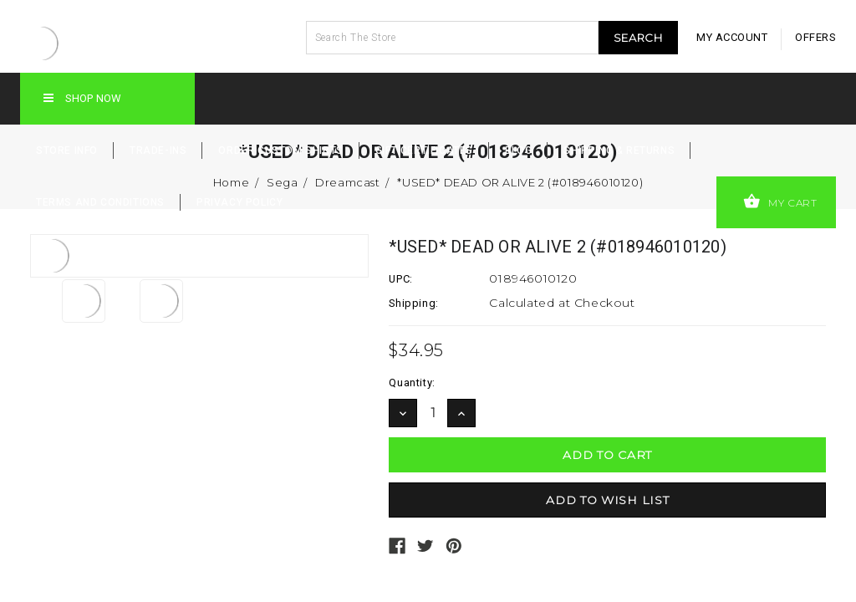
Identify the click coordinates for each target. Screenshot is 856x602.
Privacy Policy (239, 202)
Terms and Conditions (100, 202)
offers (815, 37)
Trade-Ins (158, 150)
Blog (518, 150)
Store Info (67, 150)
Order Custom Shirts (280, 150)
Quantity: (412, 382)
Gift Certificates (424, 150)
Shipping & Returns (619, 150)
